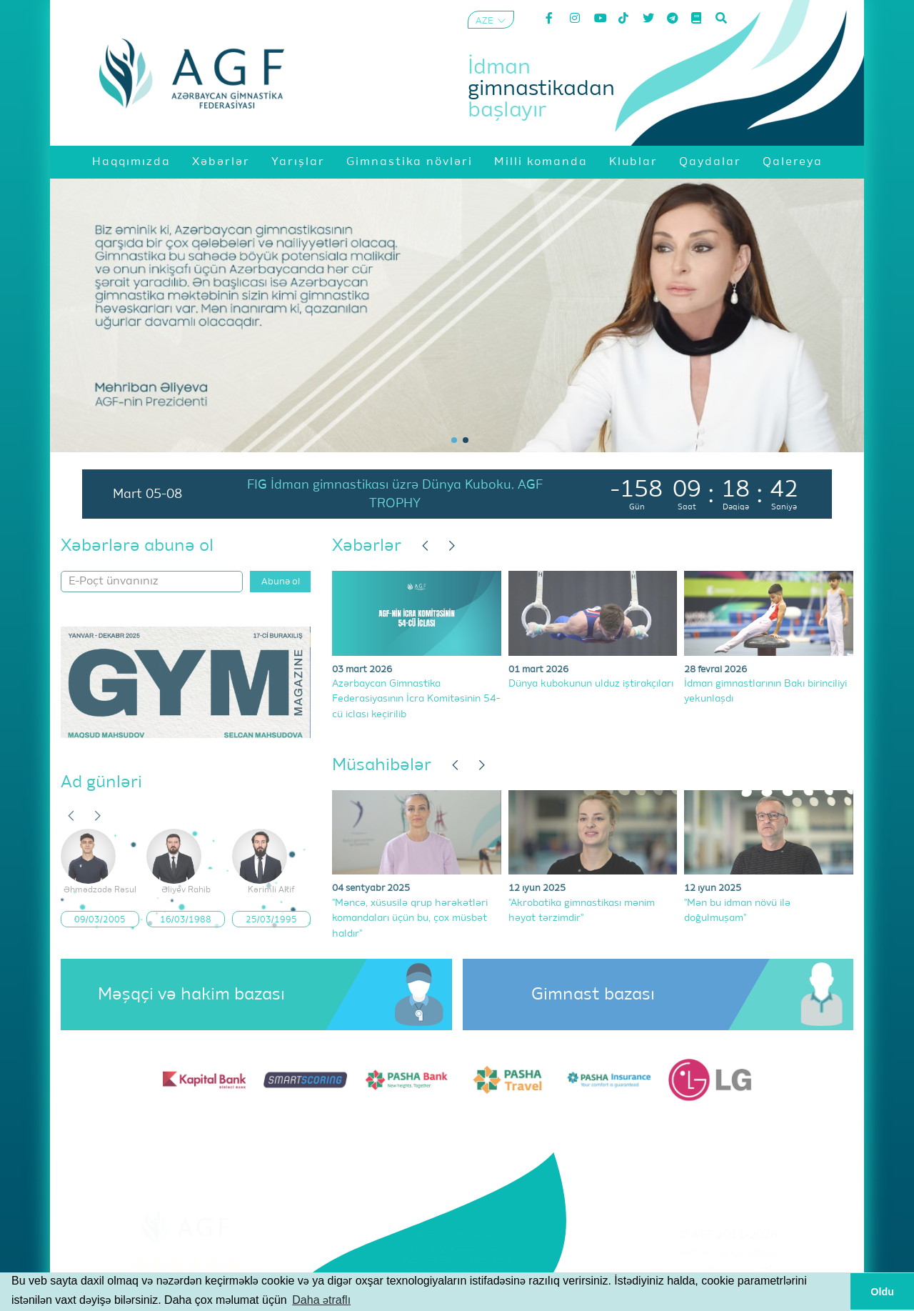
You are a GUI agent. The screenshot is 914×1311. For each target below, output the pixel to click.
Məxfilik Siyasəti (728, 1271)
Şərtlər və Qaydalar (729, 1253)
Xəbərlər (366, 545)
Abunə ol (280, 582)
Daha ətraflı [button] (321, 1300)
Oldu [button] (882, 1291)
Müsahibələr (381, 765)
